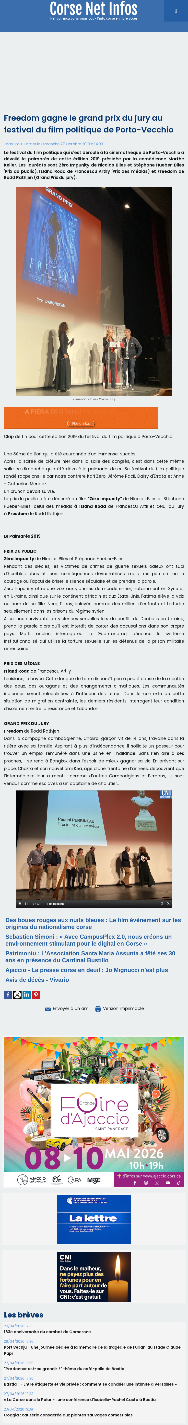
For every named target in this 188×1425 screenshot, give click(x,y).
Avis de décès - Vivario (37, 979)
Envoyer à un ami (67, 1008)
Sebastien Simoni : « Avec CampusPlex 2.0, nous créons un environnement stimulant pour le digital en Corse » (88, 940)
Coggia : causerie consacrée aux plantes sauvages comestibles (68, 1415)
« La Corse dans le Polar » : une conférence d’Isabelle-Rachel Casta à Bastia (80, 1399)
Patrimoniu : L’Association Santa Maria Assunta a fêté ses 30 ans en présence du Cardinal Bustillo (90, 956)
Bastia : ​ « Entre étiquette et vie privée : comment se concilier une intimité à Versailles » (90, 1384)
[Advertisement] (94, 68)
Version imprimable (119, 1008)
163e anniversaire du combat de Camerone (47, 1332)
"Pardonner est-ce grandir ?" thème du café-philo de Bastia (64, 1369)
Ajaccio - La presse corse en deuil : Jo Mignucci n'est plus (86, 970)
